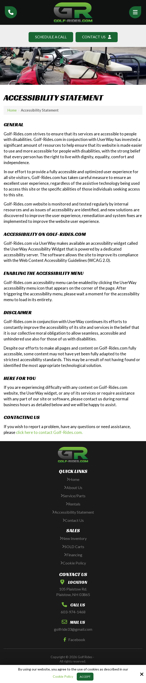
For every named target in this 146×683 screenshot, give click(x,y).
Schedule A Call (50, 37)
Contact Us (97, 37)
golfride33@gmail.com (73, 629)
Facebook (73, 639)
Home (12, 110)
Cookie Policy (63, 676)
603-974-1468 (73, 612)
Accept (85, 676)
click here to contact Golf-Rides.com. (49, 432)
